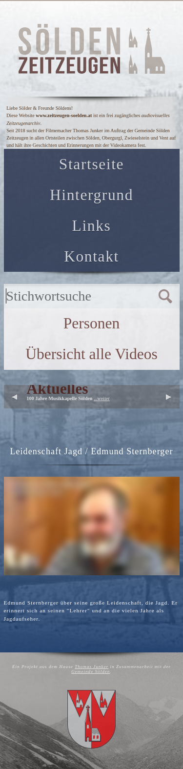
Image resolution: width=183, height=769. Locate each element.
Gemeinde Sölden (90, 671)
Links (91, 225)
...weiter (102, 398)
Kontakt (91, 256)
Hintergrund (91, 194)
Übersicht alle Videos (91, 354)
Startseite (91, 164)
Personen (91, 323)
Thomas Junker (91, 666)
